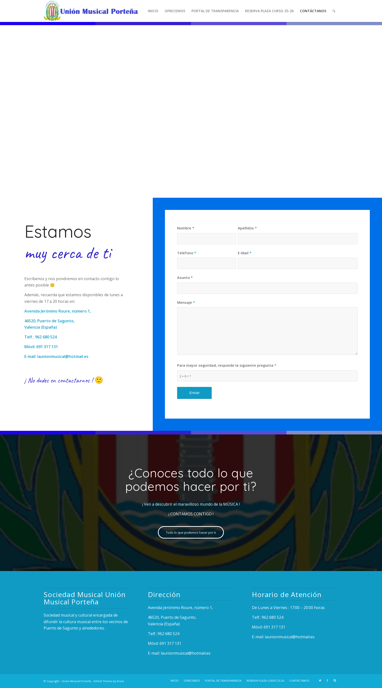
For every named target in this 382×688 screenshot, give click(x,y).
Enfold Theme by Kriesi (109, 681)
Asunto (185, 277)
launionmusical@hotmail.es (62, 356)
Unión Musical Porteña (76, 681)
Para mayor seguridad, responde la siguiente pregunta (226, 365)
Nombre (185, 228)
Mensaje (186, 302)
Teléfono (186, 252)
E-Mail (244, 252)
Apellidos (247, 228)
